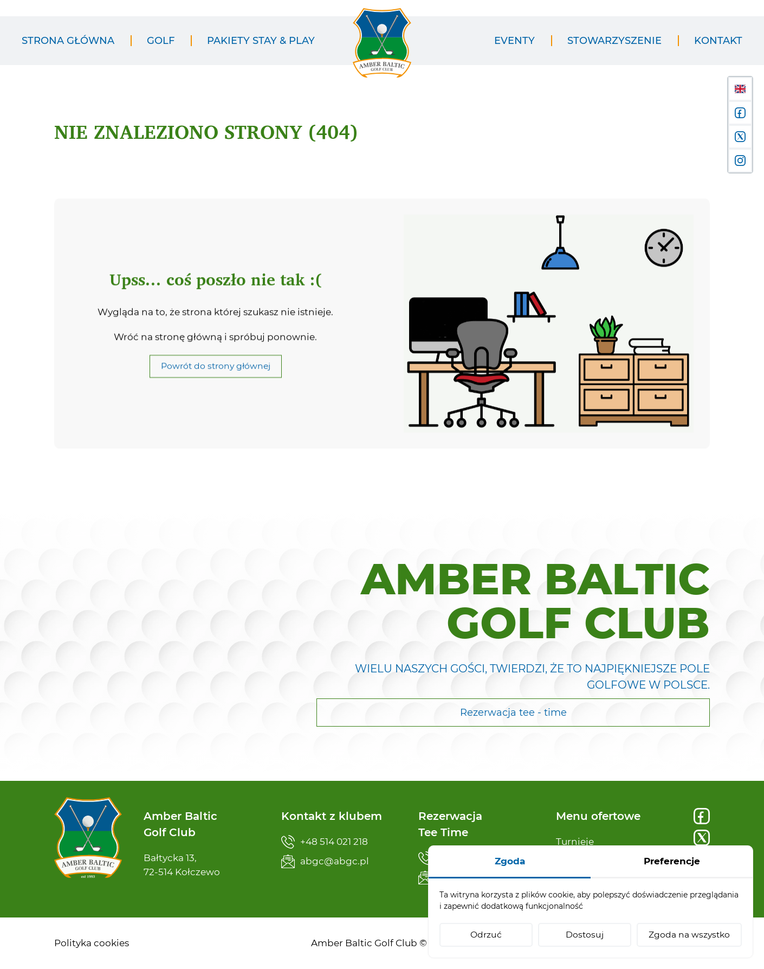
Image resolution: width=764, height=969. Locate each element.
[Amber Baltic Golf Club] (382, 49)
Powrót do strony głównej (215, 379)
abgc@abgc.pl (325, 861)
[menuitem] (68, 41)
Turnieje (575, 841)
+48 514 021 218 (324, 842)
